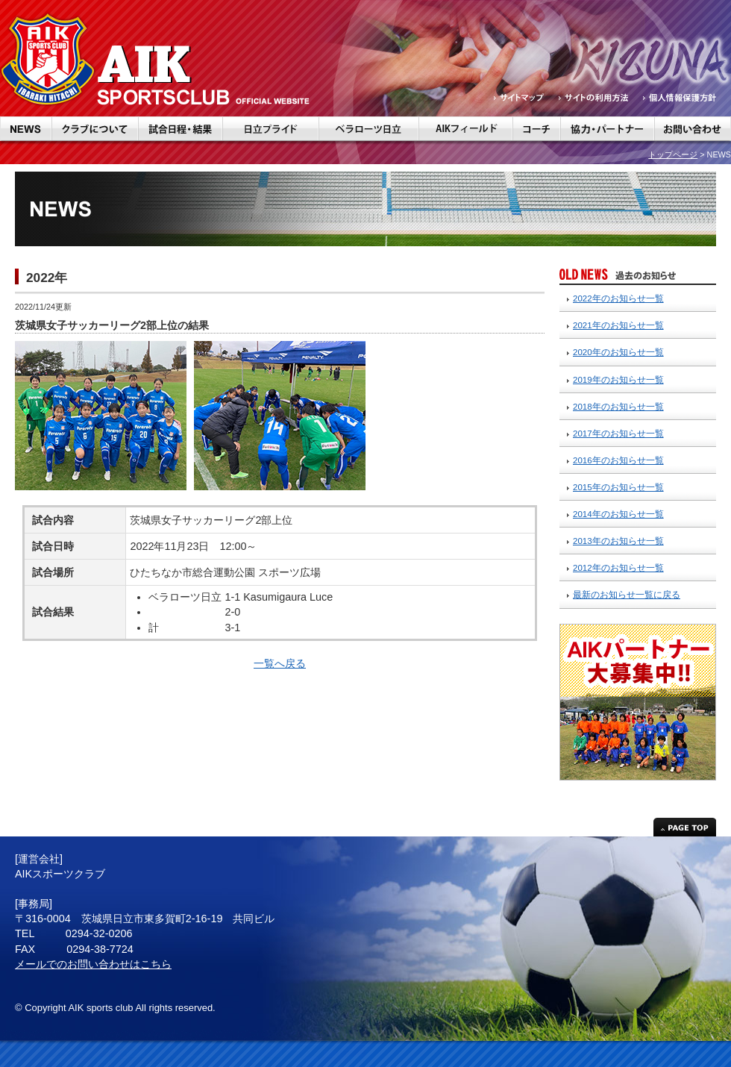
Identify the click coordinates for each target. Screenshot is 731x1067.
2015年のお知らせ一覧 (618, 487)
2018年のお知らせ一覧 (618, 406)
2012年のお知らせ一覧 (618, 567)
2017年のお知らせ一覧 (618, 433)
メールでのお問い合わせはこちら (93, 964)
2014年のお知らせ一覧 (618, 514)
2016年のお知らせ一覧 (618, 460)
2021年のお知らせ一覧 (618, 325)
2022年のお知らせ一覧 (618, 298)
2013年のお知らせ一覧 (618, 540)
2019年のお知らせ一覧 (618, 379)
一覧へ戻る (280, 663)
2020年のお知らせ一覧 (618, 352)
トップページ (672, 154)
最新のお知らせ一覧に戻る (626, 594)
